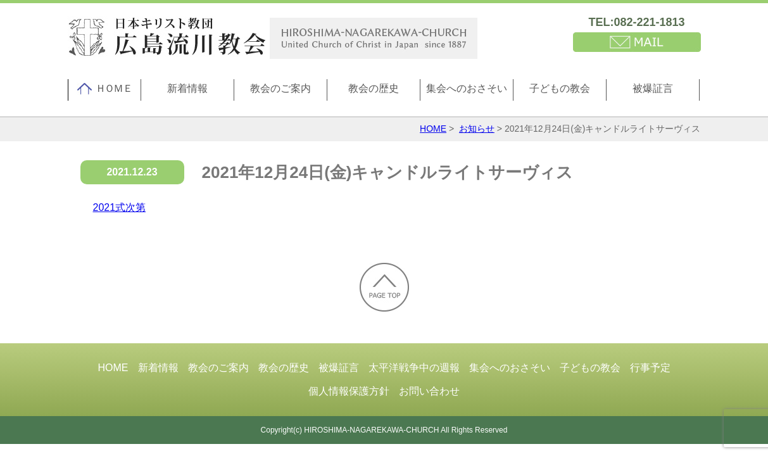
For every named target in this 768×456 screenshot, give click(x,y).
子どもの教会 (559, 88)
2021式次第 (119, 207)
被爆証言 (653, 88)
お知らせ (476, 129)
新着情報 (187, 88)
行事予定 (650, 367)
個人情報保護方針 (348, 391)
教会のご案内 (280, 88)
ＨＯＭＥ (104, 88)
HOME (433, 129)
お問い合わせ (429, 391)
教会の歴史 (373, 88)
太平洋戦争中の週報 (414, 367)
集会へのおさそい (466, 88)
